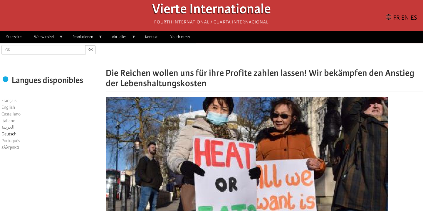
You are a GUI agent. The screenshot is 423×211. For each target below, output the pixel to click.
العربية (7, 127)
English (8, 107)
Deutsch (8, 134)
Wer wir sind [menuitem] (45, 39)
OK (90, 50)
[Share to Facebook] (248, 56)
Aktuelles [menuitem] (121, 39)
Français (8, 100)
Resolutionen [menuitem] (84, 39)
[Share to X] (256, 56)
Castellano (11, 114)
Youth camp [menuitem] (180, 37)
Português (10, 140)
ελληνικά (10, 147)
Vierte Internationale (211, 10)
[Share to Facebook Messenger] (264, 56)
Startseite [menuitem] (13, 37)
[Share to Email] (273, 56)
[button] (281, 56)
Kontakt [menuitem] (151, 37)
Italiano (8, 120)
